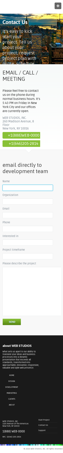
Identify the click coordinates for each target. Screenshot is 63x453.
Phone (6, 222)
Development (11, 387)
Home (11, 375)
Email (6, 208)
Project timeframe (14, 250)
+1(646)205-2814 (23, 143)
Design (11, 381)
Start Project (44, 420)
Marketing (12, 393)
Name (6, 181)
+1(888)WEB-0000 (23, 135)
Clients (11, 399)
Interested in (10, 236)
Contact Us (43, 425)
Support (42, 430)
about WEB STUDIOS (17, 346)
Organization (10, 195)
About (12, 405)
